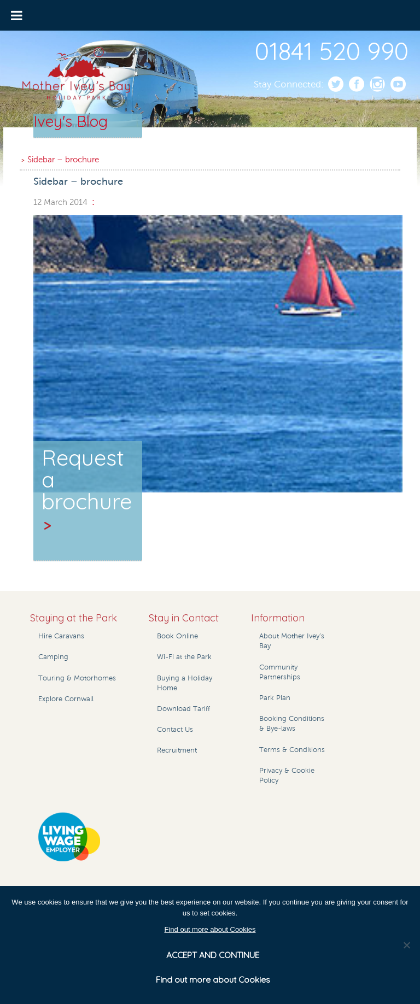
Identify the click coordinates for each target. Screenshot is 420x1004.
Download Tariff (183, 709)
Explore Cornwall (66, 699)
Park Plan (274, 698)
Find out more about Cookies (210, 929)
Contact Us (175, 729)
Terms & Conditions (292, 750)
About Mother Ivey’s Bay (291, 641)
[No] (406, 945)
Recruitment (177, 750)
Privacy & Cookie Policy (286, 775)
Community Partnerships (279, 672)
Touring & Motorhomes (77, 678)
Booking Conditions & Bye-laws (291, 723)
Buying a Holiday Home (184, 683)
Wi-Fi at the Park (184, 657)
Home (39, 145)
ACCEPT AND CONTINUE (212, 954)
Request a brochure (87, 489)
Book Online (177, 636)
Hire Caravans (61, 636)
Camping (53, 657)
